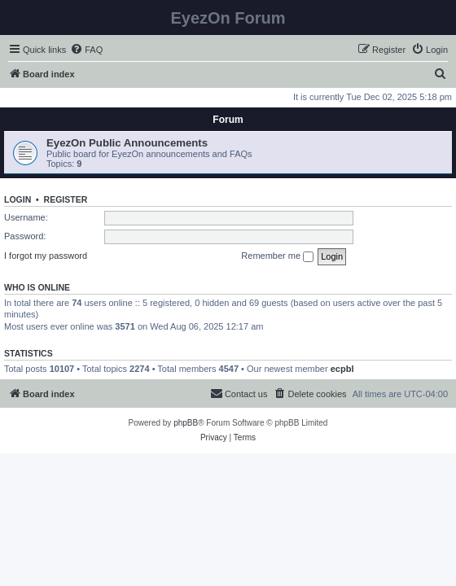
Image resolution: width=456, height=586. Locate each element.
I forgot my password (45, 255)
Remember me (277, 256)
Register (66, 199)
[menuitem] (86, 49)
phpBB (185, 422)
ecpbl (342, 369)
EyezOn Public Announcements (127, 143)
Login (17, 199)
